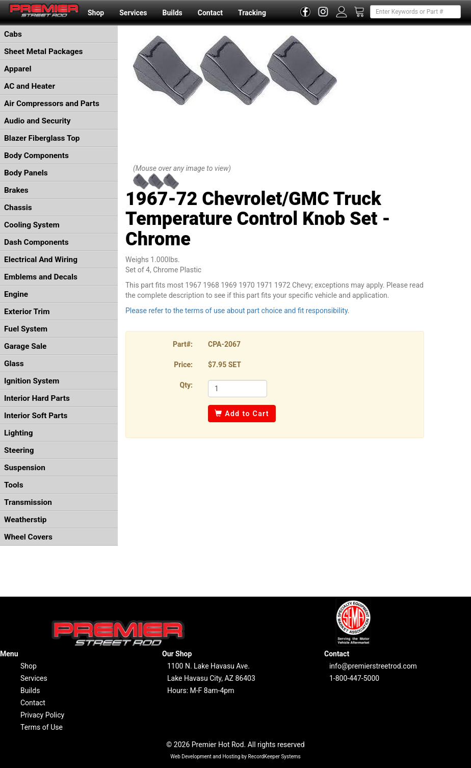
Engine (16, 294)
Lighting (18, 433)
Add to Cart (242, 413)
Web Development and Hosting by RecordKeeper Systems (235, 756)
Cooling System (32, 224)
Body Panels (26, 172)
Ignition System (31, 381)
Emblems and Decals (40, 276)
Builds (172, 13)
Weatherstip (25, 519)
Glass (14, 363)
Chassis (18, 207)
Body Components (36, 155)
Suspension (24, 467)
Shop (96, 13)
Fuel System (25, 329)
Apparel (18, 68)
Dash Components (36, 242)
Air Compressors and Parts (51, 103)
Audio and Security (37, 120)
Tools (13, 485)
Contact (210, 13)
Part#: (183, 344)
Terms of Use (41, 727)
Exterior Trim (27, 311)
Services (133, 13)
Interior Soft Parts (35, 415)
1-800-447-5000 (354, 678)
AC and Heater (29, 86)
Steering (19, 450)
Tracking (252, 13)
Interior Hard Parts (37, 398)
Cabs (13, 34)
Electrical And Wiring (40, 259)
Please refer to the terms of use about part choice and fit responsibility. (237, 310)
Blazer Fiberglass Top (42, 138)
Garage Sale (25, 346)
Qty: (186, 385)
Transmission (28, 502)
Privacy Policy (42, 715)
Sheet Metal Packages (43, 51)
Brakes (16, 190)
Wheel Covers (28, 537)
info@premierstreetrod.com (373, 666)
